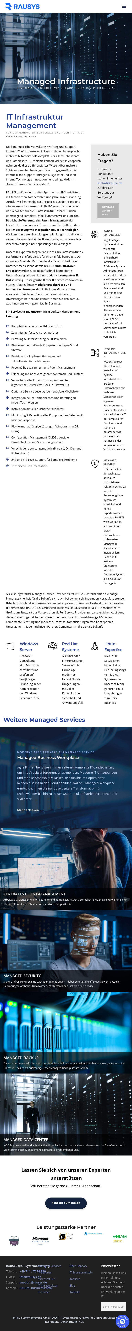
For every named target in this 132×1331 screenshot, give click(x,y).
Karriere (74, 1279)
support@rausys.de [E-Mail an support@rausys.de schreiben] (33, 1282)
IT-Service (44, 1292)
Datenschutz (69, 1321)
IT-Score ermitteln (81, 1272)
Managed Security (22, 975)
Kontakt (74, 1292)
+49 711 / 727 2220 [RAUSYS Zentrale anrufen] (33, 1271)
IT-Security (44, 1272)
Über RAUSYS (78, 1266)
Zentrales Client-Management (34, 893)
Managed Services (49, 1266)
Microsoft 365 (47, 1279)
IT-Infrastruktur (48, 1285)
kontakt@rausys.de (109, 183)
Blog (72, 1285)
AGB (81, 1321)
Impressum (52, 1321)
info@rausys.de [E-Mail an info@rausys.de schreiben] (30, 1277)
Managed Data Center (25, 1139)
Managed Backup (21, 1057)
